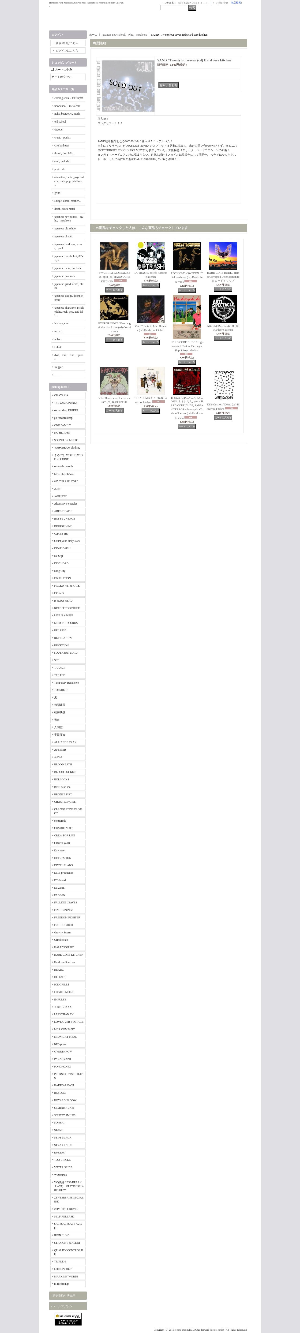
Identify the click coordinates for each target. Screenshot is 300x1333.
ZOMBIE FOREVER (66, 1209)
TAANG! (59, 667)
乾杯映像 (59, 712)
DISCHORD (61, 563)
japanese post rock (64, 276)
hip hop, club (61, 323)
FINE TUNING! (63, 910)
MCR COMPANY (64, 1029)
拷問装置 (59, 705)
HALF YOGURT (64, 947)
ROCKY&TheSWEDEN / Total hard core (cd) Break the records (187, 278)
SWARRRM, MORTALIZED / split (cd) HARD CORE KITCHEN (114, 277)
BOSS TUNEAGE (64, 518)
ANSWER (60, 749)
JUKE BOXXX (63, 1007)
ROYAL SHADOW (65, 1100)
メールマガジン (62, 1306)
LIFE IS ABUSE (63, 615)
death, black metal (64, 208)
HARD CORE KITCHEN (68, 954)
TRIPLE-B (60, 1261)
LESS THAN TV (64, 1014)
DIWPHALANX (63, 865)
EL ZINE (59, 887)
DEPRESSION (62, 858)
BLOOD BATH (63, 764)
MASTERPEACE (64, 474)
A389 (57, 489)
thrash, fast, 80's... (64, 153)
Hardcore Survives (64, 962)
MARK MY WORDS (66, 1276)
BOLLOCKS (61, 779)
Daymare (59, 850)
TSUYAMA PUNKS (66, 402)
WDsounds (60, 1174)
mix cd (58, 331)
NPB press (60, 1044)
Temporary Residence (66, 682)
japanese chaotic (63, 236)
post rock (59, 169)
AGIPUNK (60, 496)
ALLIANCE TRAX (65, 742)
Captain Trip (61, 533)
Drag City (59, 571)
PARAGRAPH (62, 1059)
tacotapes (59, 1152)
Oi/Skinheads (62, 145)
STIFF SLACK (62, 1137)
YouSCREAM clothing (67, 447)
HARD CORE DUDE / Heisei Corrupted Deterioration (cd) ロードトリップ (223, 276)
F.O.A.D (59, 593)
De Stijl (58, 556)
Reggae (58, 367)
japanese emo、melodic (68, 268)
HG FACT (60, 977)
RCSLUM (60, 1092)
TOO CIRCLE (62, 1159)
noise (57, 339)
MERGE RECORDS (66, 623)
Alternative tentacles (65, 503)
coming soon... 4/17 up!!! (68, 98)
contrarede (60, 820)
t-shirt (57, 347)
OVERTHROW (63, 1051)
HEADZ (59, 969)
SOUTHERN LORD (66, 652)
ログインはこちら (67, 50)
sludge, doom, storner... (67, 200)
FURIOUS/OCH (63, 925)
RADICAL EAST (64, 1085)
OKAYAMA (61, 395)
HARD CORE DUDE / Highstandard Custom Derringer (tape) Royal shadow (187, 346)
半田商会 (59, 734)
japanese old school (65, 228)
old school (60, 121)
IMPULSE (60, 999)
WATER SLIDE (63, 1167)
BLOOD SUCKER (65, 772)
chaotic (58, 129)
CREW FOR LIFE (64, 835)
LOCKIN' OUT (63, 1269)
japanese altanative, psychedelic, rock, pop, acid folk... (69, 311)
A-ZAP (58, 757)
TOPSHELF (61, 690)
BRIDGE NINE (63, 526)
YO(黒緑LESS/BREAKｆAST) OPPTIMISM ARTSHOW (69, 1186)
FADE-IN (59, 895)
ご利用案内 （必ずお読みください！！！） (187, 2)
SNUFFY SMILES (64, 1115)
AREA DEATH (62, 511)
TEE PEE (59, 675)
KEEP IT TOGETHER (67, 608)
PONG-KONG (62, 1066)
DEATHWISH (62, 548)
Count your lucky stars (67, 541)
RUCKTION (61, 645)
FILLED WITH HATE (67, 585)
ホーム (93, 34)
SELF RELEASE (64, 1216)
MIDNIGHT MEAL (65, 1036)
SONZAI (59, 1122)
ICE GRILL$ (61, 984)
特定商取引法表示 (64, 1295)
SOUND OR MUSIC (66, 440)
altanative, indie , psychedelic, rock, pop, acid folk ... (69, 181)
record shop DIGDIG (66, 410)
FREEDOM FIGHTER (67, 917)
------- (57, 375)
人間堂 (58, 727)
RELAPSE (60, 630)
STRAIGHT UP (63, 1145)
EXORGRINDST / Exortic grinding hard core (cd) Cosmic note (114, 327)
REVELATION (63, 638)
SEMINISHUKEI (64, 1107)
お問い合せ (222, 2)
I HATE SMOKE (64, 992)
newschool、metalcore (67, 106)
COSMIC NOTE (63, 828)
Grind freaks (61, 939)
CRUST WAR (62, 843)
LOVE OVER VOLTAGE (68, 1021)
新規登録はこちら (67, 43)
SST (56, 660)
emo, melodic (62, 161)
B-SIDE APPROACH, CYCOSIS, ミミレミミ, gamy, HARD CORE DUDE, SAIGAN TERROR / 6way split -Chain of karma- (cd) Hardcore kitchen (187, 408)
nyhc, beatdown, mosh (67, 113)
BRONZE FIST (63, 794)
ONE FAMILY (62, 425)
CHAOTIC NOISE (65, 801)
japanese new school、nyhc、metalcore (124, 34)
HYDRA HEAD (63, 600)
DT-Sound (60, 880)
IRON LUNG (62, 1235)
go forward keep (63, 417)
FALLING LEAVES (65, 902)
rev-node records (63, 466)
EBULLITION (62, 578)
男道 (57, 720)
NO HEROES (62, 432)
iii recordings (61, 1283)
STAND (58, 1130)
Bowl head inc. (62, 787)
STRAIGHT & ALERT (67, 1242)
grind (57, 193)
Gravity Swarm (62, 932)
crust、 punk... (62, 137)
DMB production (63, 872)
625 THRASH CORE (66, 481)
